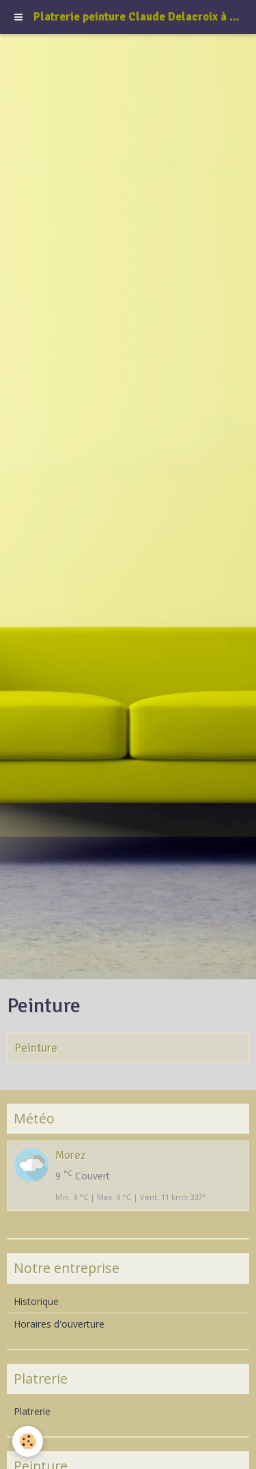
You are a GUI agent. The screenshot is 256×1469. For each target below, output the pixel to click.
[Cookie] (27, 1441)
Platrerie (32, 1411)
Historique (36, 1301)
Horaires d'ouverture (59, 1323)
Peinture (35, 1048)
